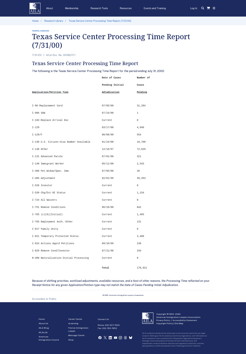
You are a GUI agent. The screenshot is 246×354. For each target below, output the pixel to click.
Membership (71, 8)
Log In (193, 8)
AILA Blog (44, 328)
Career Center (75, 319)
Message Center (76, 335)
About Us (43, 323)
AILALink (43, 332)
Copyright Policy (164, 323)
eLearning (73, 323)
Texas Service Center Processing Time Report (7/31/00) (100, 21)
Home (35, 21)
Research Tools (99, 8)
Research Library (53, 21)
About (49, 8)
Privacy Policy (163, 320)
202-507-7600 (112, 325)
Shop (71, 340)
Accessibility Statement (185, 320)
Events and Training (155, 8)
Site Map (178, 323)
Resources (126, 8)
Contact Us (103, 319)
